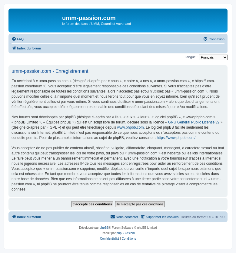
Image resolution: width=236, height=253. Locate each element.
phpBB (104, 227)
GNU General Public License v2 (193, 122)
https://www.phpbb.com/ (176, 138)
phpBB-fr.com (126, 233)
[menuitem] (18, 39)
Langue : (191, 57)
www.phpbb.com (130, 127)
